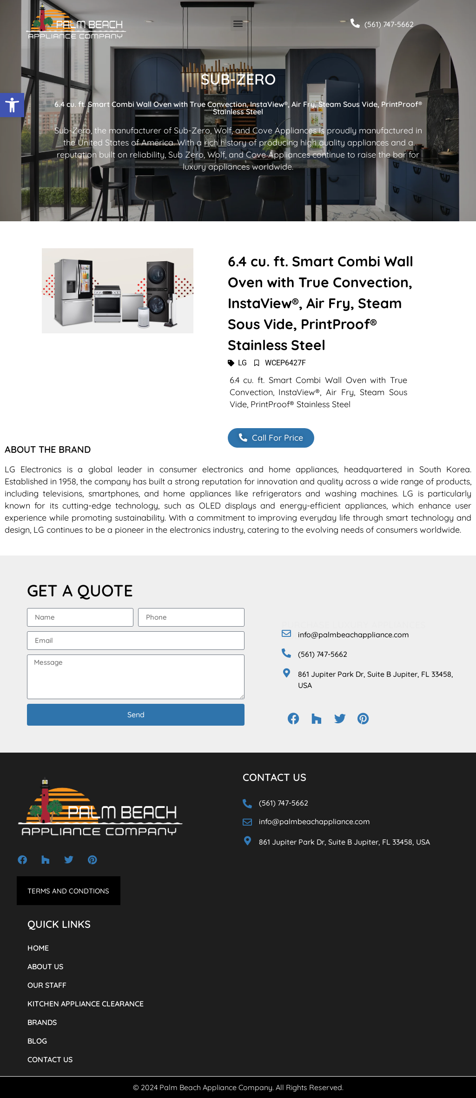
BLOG (37, 1040)
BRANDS (42, 1022)
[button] (12, 105)
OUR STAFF (46, 985)
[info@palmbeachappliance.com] (286, 633)
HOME (38, 947)
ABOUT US (45, 966)
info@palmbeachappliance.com (353, 634)
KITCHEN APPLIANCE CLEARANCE (85, 1003)
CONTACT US (50, 1059)
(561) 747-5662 (389, 24)
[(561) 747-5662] (355, 23)
